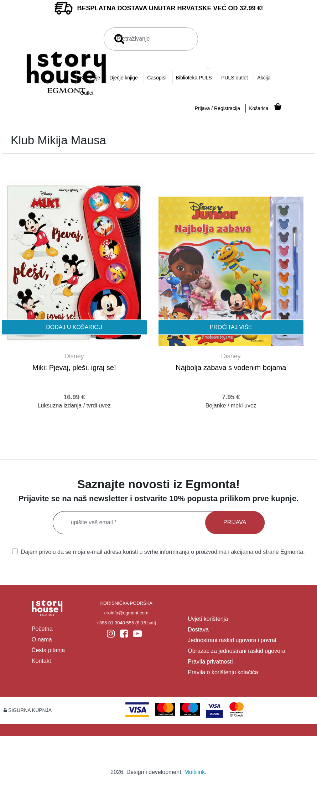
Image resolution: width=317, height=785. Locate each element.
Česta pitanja (48, 650)
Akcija (263, 77)
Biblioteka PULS (194, 77)
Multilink (195, 772)
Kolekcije (90, 77)
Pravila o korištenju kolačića (223, 672)
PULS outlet (234, 77)
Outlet (86, 93)
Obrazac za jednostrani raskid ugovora (236, 651)
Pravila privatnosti (210, 662)
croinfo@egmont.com (126, 612)
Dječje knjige (124, 77)
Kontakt (41, 661)
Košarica (258, 108)
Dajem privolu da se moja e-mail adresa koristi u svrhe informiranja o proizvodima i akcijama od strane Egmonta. (158, 552)
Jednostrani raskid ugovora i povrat (232, 640)
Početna (42, 629)
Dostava (198, 630)
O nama (42, 639)
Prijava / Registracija (217, 108)
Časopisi (156, 77)
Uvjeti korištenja (208, 619)
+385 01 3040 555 (115, 622)
